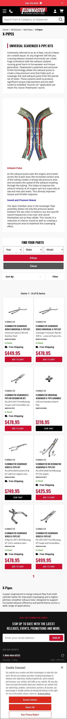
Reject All (30, 707)
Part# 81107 (10, 408)
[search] (33, 19)
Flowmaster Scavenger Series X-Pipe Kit (16, 465)
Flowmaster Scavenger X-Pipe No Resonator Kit (17, 396)
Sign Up (56, 637)
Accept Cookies (30, 699)
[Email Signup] (33, 638)
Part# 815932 (10, 339)
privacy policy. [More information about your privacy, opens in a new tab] (44, 693)
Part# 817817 (41, 477)
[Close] (62, 667)
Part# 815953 (41, 408)
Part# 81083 (10, 477)
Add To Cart (18, 359)
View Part (49, 428)
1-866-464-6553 (11, 655)
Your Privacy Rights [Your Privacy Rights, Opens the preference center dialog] (30, 714)
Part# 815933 (41, 339)
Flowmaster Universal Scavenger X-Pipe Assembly (48, 396)
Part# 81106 (10, 546)
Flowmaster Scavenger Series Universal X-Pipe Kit (17, 327)
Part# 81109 (41, 546)
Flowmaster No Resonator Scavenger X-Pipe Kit (48, 465)
